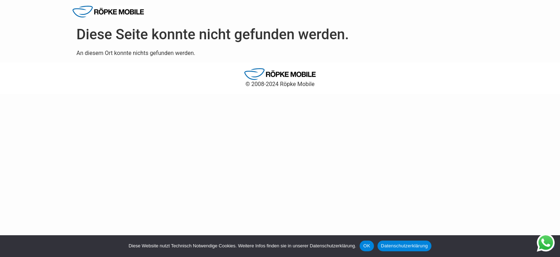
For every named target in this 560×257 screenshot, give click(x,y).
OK (366, 245)
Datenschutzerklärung (404, 245)
